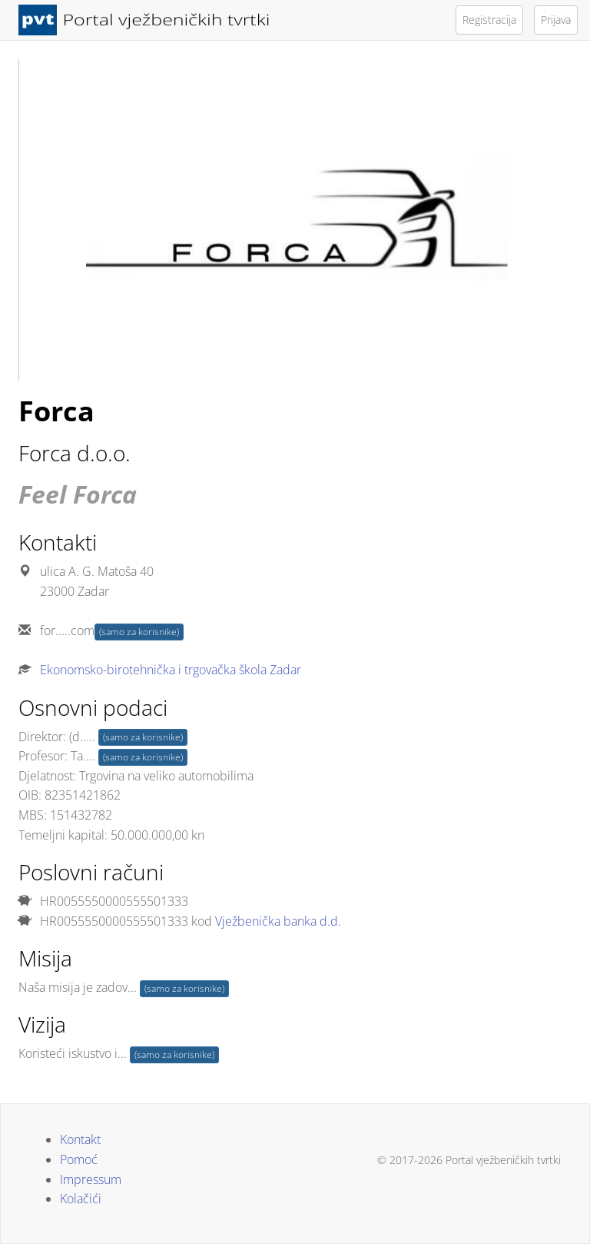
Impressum (90, 1179)
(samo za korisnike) (139, 631)
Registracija (489, 19)
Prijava (556, 19)
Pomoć (79, 1159)
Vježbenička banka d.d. (278, 921)
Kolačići (80, 1198)
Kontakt (80, 1139)
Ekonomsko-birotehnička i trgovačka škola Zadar (170, 669)
